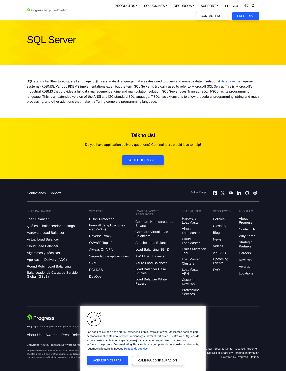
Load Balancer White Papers (151, 281)
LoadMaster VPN (191, 271)
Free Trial (245, 16)
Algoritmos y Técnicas (43, 253)
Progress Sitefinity (248, 356)
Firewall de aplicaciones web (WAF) (107, 227)
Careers (245, 253)
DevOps (95, 276)
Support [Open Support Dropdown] (208, 6)
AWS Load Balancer (150, 256)
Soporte (56, 193)
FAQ (216, 270)
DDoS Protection (101, 219)
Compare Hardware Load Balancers (154, 224)
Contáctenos (212, 16)
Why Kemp (247, 236)
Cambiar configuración (157, 360)
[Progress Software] (41, 317)
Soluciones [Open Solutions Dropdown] (154, 6)
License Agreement (247, 348)
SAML (93, 263)
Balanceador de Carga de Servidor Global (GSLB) (53, 274)
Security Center (223, 348)
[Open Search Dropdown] (253, 6)
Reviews (245, 260)
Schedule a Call (143, 160)
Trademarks (78, 354)
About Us (34, 335)
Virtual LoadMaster (191, 231)
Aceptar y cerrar (107, 360)
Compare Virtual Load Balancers (151, 234)
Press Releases (73, 335)
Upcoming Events (220, 261)
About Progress (245, 220)
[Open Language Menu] (246, 6)
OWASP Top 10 (101, 243)
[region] (143, 338)
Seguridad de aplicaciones (109, 256)
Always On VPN (101, 249)
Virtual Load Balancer (43, 239)
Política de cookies (136, 348)
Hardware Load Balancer (45, 233)
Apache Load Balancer (152, 243)
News (217, 239)
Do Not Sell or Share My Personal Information (231, 352)
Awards (244, 267)
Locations (246, 273)
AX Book (219, 253)
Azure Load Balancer (151, 263)
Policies (219, 219)
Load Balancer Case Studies (150, 271)
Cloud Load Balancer (42, 246)
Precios (232, 6)
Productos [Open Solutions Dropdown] (125, 6)
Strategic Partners (245, 244)
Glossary (219, 226)
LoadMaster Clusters (191, 261)
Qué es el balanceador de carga (51, 226)
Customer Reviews (189, 282)
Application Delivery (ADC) (47, 260)
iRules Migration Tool (194, 251)
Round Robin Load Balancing (49, 266)
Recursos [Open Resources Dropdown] (183, 6)
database (228, 81)
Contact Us (247, 229)
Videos (218, 246)
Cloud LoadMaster (191, 241)
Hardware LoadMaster (191, 220)
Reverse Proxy (100, 236)
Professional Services (191, 292)
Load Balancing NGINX (152, 249)
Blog (216, 233)
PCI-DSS (96, 270)
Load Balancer (38, 219)
